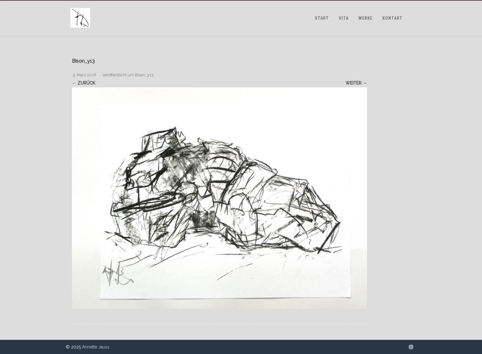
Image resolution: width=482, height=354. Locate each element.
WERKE (365, 18)
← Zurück (83, 83)
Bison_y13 (144, 75)
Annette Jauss (95, 346)
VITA (344, 18)
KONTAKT (392, 18)
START (322, 18)
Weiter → (356, 83)
